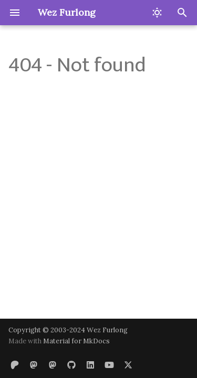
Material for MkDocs (76, 341)
